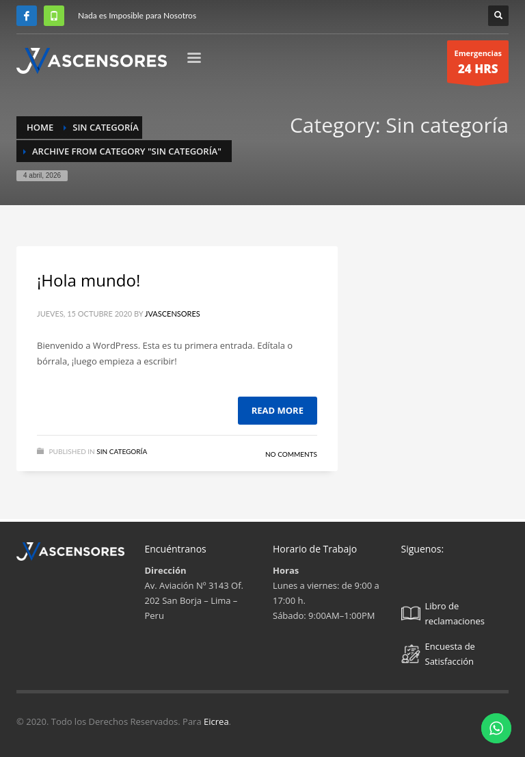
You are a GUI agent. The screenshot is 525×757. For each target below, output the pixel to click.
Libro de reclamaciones (443, 613)
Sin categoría (121, 451)
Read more (278, 410)
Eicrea (216, 721)
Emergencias (478, 65)
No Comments (291, 454)
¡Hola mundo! (88, 280)
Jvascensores (172, 313)
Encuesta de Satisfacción (438, 653)
